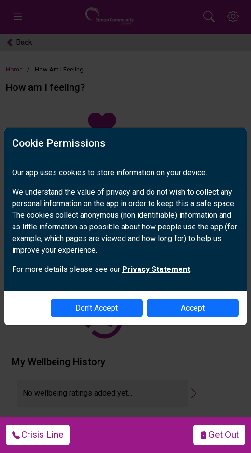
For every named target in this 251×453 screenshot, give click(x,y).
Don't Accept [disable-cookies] (96, 307)
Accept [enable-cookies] (193, 307)
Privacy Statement (156, 269)
